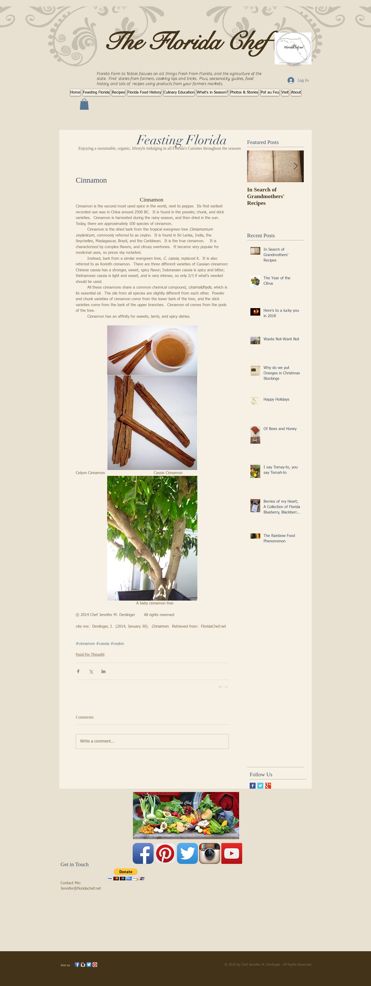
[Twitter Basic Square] (260, 786)
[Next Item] (295, 167)
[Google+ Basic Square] (268, 786)
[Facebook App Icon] (143, 853)
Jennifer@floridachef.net (81, 888)
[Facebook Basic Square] (253, 786)
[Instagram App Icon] (209, 853)
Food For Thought (90, 654)
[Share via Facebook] (78, 671)
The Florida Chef (185, 42)
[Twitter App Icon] (187, 853)
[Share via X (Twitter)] (90, 671)
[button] (84, 104)
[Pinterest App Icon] (165, 853)
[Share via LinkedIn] (103, 671)
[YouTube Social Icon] (231, 853)
